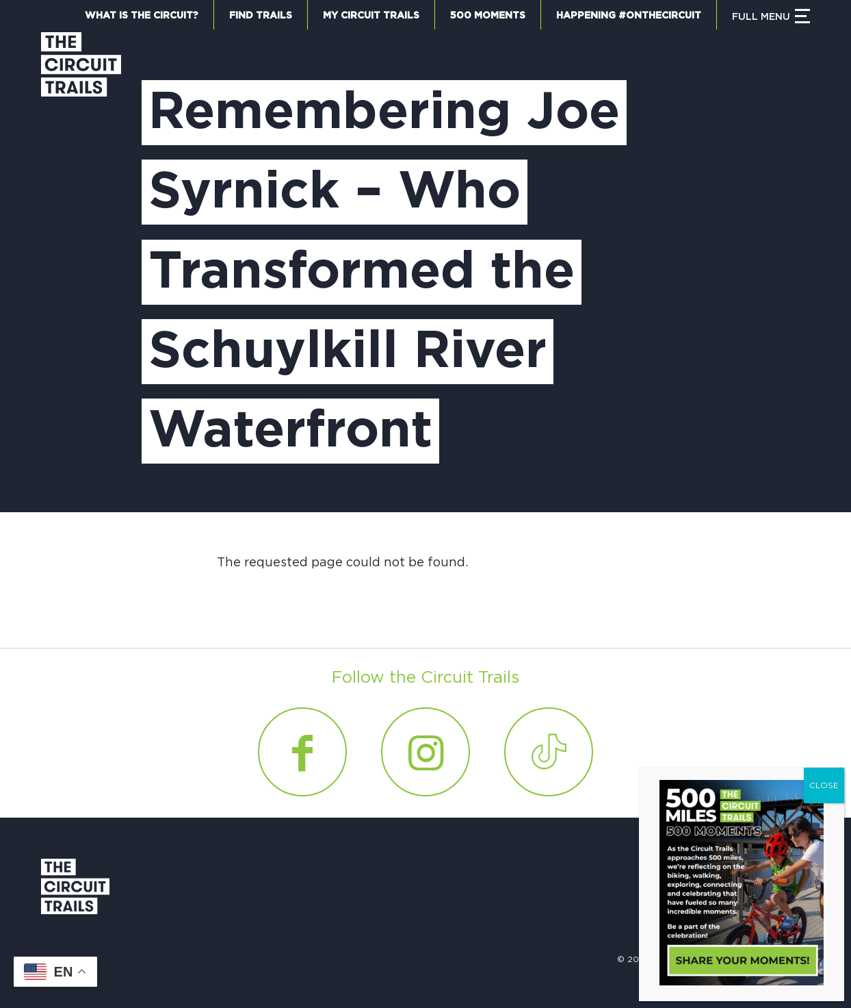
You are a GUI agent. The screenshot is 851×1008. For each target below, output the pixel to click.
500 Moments (487, 16)
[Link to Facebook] (302, 751)
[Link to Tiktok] (548, 751)
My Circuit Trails (371, 16)
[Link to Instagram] (425, 751)
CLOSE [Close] (824, 785)
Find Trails (260, 16)
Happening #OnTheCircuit (628, 16)
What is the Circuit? (141, 16)
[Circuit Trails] (81, 258)
